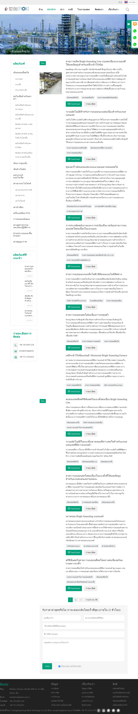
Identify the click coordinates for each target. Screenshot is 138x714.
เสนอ (47, 666)
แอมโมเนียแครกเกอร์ (121, 693)
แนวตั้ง (18, 84)
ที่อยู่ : (2, 689)
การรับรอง (55, 697)
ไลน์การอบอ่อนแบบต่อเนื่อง (92, 422)
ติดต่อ (4, 684)
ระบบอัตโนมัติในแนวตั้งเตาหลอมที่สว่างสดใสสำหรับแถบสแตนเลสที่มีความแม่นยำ (96, 443)
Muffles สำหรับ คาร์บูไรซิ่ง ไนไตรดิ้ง (23, 136)
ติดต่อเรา (99, 9)
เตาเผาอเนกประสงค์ (23, 190)
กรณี (70, 9)
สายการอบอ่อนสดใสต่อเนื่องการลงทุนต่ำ (29, 269)
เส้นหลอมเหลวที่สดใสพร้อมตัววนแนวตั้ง (81, 582)
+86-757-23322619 (26, 357)
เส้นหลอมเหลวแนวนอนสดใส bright (79, 206)
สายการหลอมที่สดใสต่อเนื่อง (107, 98)
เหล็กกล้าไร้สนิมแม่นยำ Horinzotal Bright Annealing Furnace (96, 355)
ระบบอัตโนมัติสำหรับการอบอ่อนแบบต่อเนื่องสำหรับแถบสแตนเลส (96, 113)
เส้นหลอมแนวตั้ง (106, 462)
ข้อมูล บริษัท (87, 689)
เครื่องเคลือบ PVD (21, 213)
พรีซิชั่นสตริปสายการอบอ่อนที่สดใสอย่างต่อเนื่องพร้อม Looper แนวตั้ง (94, 562)
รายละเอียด (90, 104)
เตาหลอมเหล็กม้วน (108, 546)
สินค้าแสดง (86, 705)
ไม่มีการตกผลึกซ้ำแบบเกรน (76, 301)
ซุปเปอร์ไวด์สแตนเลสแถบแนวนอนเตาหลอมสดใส (92, 167)
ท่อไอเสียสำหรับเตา (121, 697)
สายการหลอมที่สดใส (74, 385)
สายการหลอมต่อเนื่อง (74, 153)
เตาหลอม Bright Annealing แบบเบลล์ (85, 516)
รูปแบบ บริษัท (87, 693)
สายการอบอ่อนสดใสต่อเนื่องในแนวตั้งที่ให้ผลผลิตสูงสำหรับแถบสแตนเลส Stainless (93, 477)
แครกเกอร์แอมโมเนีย (18, 176)
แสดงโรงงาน (87, 701)
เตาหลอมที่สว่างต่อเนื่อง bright (105, 206)
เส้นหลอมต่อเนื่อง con (89, 462)
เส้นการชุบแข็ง (20, 163)
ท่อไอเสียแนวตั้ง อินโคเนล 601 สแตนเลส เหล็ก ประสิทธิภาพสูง (29, 283)
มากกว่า (30, 276)
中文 (120, 2)
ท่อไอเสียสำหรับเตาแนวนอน (23, 107)
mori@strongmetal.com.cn (29, 351)
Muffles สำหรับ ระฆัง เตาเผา (23, 126)
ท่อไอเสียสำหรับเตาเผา (22, 97)
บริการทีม (55, 693)
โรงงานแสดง (83, 9)
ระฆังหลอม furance (73, 546)
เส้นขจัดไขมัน (118, 689)
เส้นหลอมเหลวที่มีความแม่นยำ (101, 148)
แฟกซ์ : (3, 705)
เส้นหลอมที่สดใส (21, 72)
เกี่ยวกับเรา (113, 9)
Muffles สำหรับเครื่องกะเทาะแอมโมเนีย (23, 155)
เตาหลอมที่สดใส (88, 98)
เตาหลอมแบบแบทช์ (91, 546)
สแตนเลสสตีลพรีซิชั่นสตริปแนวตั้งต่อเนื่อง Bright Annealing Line (96, 401)
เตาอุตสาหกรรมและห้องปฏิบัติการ (21, 226)
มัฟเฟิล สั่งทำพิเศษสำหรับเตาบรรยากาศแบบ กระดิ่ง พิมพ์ (29, 298)
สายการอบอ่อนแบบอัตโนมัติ (77, 148)
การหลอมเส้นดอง (21, 219)
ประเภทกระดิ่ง (21, 90)
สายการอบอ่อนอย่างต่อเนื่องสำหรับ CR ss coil (98, 255)
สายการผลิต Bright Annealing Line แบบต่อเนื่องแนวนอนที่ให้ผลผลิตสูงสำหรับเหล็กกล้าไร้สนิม (96, 63)
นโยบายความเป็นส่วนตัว (61, 705)
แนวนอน (19, 79)
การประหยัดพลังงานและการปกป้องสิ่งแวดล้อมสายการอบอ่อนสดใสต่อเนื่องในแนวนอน (96, 227)
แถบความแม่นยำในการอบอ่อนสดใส (79, 427)
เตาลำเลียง (18, 207)
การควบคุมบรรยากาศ (74, 211)
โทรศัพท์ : (4, 701)
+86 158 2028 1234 (26, 345)
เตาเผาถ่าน (20, 195)
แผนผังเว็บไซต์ (57, 701)
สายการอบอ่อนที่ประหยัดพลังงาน (78, 260)
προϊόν (51, 9)
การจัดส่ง (55, 689)
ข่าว (62, 9)
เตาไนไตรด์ (20, 201)
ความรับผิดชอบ (88, 697)
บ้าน (41, 9)
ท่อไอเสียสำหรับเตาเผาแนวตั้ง (24, 117)
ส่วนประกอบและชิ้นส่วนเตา (22, 234)
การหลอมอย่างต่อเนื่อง (90, 502)
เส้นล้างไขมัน (19, 169)
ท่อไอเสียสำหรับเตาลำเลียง (23, 145)
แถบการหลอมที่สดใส (111, 341)
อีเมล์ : (2, 697)
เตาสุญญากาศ (20, 242)
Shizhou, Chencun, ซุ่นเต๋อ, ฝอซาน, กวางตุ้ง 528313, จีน (26, 691)
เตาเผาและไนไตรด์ (22, 183)
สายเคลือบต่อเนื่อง (96, 301)
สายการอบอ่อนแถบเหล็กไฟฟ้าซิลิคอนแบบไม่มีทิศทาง (94, 274)
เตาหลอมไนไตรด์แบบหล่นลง (28, 313)
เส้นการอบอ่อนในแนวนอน (113, 385)
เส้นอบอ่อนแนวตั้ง (73, 422)
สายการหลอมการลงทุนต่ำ (91, 341)
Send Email (74, 103)
